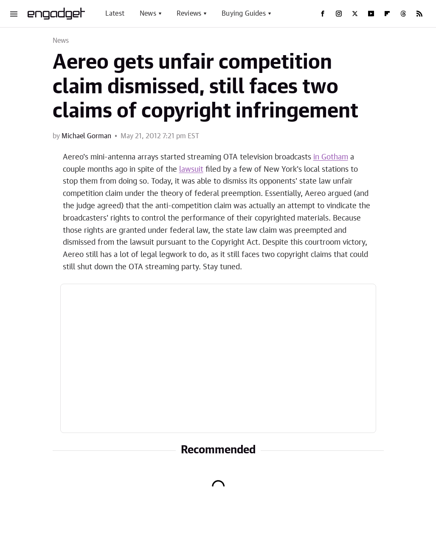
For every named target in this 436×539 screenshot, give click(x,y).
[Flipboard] (387, 13)
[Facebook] (322, 13)
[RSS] (419, 13)
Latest (114, 13)
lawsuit (191, 169)
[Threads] (403, 13)
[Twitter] (355, 13)
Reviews (189, 13)
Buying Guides (244, 13)
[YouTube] (371, 13)
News (148, 13)
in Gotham (330, 157)
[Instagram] (338, 13)
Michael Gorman (86, 136)
